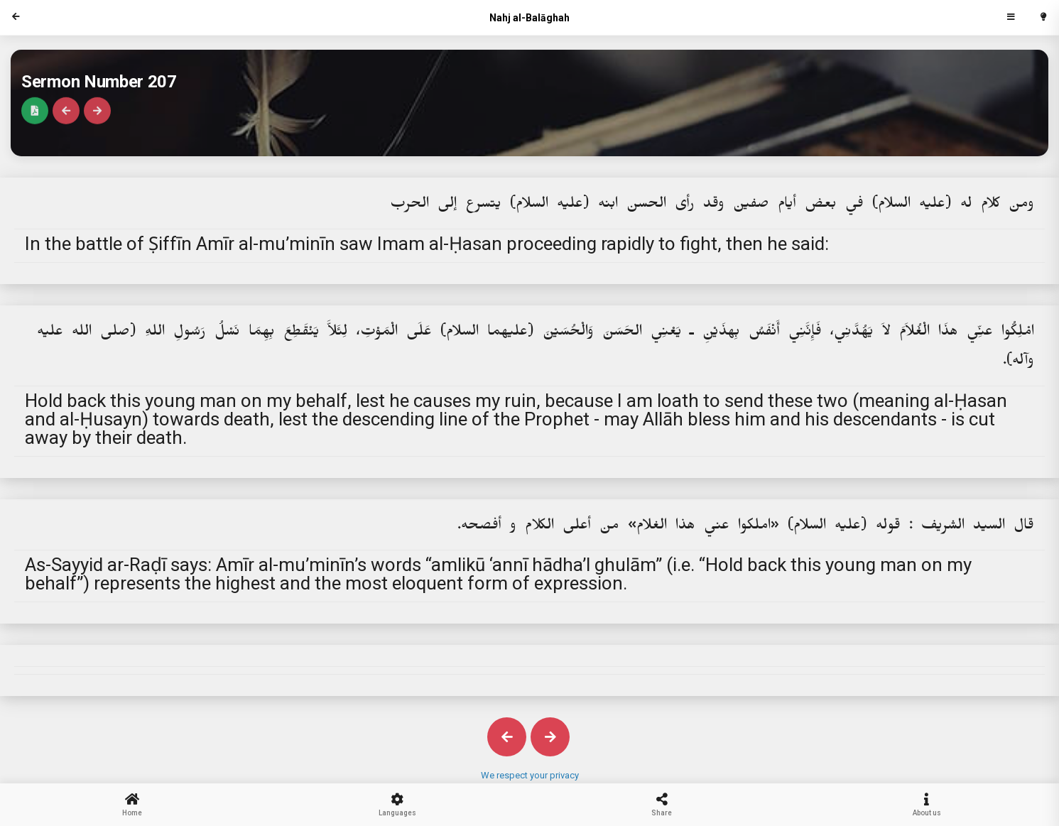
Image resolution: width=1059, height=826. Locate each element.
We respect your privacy (530, 775)
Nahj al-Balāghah (529, 17)
